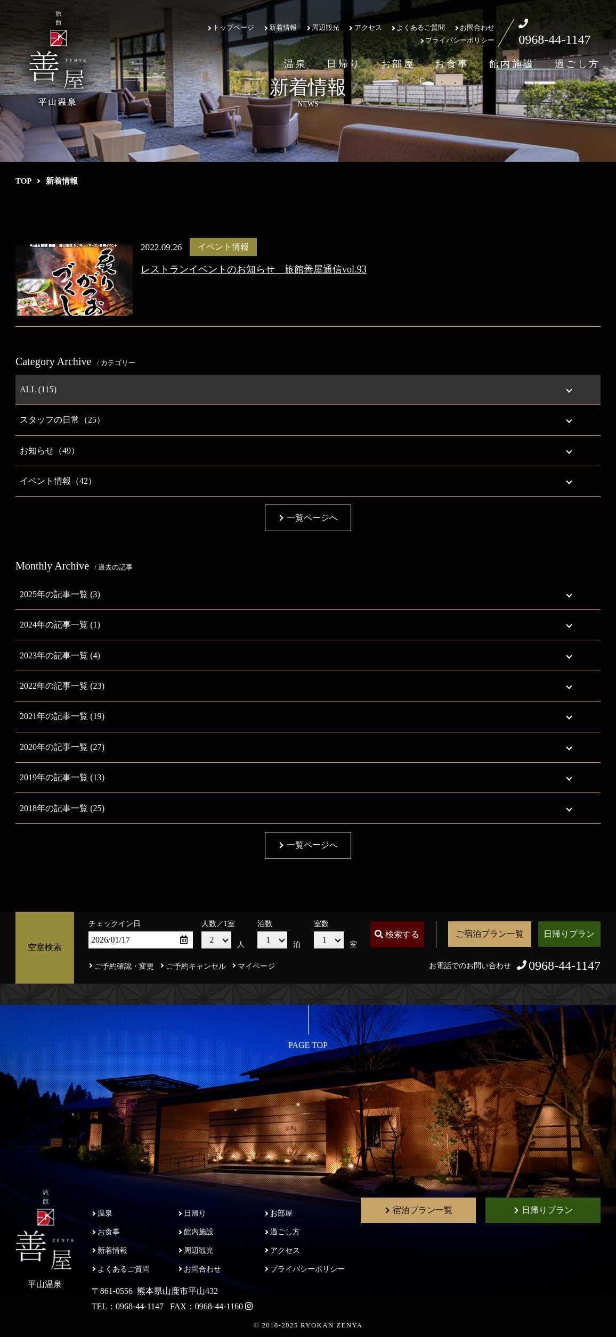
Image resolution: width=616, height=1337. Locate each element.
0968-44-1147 (554, 39)
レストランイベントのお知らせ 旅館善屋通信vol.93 (254, 269)
